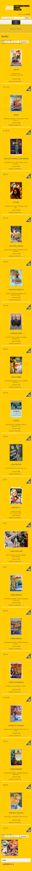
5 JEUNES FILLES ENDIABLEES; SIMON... (16, 686)
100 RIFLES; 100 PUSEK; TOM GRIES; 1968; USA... (16, 206)
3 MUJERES (16, 421)
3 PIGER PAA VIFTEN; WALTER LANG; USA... (16, 468)
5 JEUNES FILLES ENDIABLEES (16, 682)
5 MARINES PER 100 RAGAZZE (16, 725)
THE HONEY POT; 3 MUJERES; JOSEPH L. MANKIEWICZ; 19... (16, 425)
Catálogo (12, 29)
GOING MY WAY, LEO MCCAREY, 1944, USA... (16, 75)
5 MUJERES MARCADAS (16, 769)
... (17, 42)
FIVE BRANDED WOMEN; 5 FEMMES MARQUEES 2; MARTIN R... (16, 599)
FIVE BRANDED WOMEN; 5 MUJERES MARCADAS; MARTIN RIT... (16, 773)
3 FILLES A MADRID (16, 377)
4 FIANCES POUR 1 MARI (16, 551)
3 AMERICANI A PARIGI (16, 333)
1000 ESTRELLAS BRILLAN (16, 246)
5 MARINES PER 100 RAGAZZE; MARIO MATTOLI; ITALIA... (16, 730)
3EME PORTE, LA (16, 508)
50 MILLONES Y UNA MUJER (16, 813)
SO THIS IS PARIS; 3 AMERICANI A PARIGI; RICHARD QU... (16, 338)
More (27, 87)
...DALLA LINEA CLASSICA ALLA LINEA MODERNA (16, 159)
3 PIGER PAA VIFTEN (16, 464)
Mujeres (19, 29)
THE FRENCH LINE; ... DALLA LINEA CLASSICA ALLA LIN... (16, 163)
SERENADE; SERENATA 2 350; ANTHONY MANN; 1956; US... (16, 119)
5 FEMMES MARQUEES (16, 595)
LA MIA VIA (16, 70)
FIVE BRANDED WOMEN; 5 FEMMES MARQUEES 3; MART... (16, 643)
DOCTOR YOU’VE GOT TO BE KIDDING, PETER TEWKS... (16, 555)
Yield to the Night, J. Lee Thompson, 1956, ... (16, 512)
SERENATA (16, 115)
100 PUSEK (16, 202)
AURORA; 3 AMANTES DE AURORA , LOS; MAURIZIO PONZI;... (16, 294)
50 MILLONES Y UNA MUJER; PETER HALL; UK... (16, 816)
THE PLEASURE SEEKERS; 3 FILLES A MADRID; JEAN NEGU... (16, 381)
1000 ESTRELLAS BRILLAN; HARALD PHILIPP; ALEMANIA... (16, 250)
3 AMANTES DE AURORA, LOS (16, 290)
